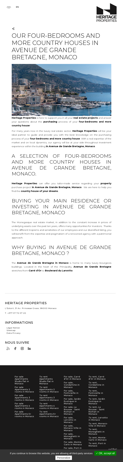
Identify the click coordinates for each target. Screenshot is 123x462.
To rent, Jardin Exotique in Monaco (97, 401)
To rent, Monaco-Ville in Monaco (98, 425)
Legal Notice (13, 328)
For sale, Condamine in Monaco (72, 385)
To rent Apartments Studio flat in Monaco (46, 380)
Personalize (63, 457)
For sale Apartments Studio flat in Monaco (22, 380)
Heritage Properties (107, 12)
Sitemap (11, 330)
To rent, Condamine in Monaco (96, 385)
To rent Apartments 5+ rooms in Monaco (49, 414)
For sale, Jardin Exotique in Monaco (72, 401)
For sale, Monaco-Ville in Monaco (72, 428)
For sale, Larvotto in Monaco (70, 420)
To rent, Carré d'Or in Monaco (97, 378)
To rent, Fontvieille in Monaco (96, 393)
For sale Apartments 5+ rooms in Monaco (24, 414)
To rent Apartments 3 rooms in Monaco (49, 397)
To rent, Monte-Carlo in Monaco (98, 439)
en (17, 7)
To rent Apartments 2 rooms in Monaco (49, 389)
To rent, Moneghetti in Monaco (97, 431)
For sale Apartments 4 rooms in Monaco (24, 406)
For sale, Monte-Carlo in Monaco (73, 443)
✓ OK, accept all (105, 453)
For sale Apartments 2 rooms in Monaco (24, 389)
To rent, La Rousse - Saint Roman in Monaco (97, 410)
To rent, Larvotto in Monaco (98, 419)
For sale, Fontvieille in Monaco (71, 393)
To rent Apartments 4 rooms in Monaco (49, 406)
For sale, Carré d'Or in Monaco (72, 378)
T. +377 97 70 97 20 (15, 313)
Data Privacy (14, 333)
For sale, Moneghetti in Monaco (72, 436)
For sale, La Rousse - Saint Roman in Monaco (72, 410)
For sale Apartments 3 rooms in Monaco (24, 397)
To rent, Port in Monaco (97, 444)
